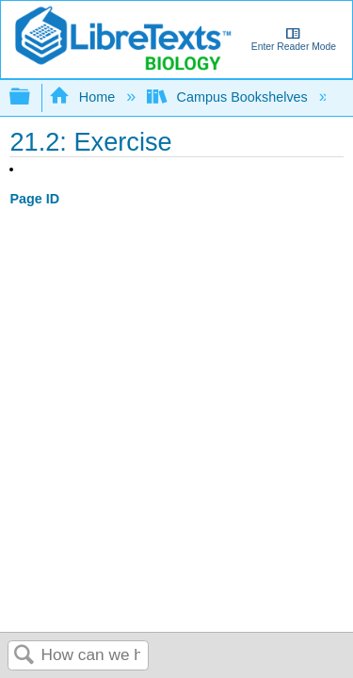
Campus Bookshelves (229, 97)
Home (84, 97)
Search (24, 655)
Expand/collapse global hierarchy (32, 97)
